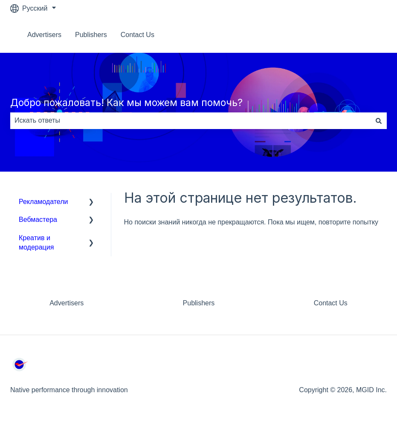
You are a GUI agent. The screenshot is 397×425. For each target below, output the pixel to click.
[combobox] (190, 120)
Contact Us (137, 34)
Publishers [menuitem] (199, 303)
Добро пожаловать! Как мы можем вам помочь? (126, 103)
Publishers (91, 34)
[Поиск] (379, 120)
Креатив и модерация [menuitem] (36, 242)
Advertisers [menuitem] (66, 303)
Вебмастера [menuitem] (38, 219)
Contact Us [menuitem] (331, 303)
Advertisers (44, 34)
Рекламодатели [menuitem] (43, 201)
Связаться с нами (350, 34)
